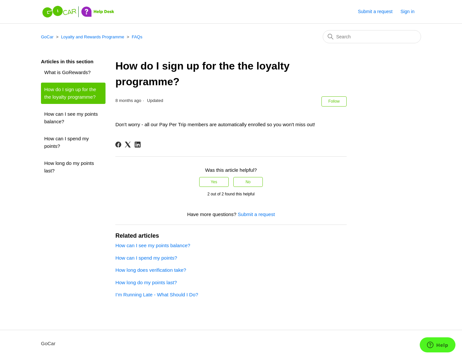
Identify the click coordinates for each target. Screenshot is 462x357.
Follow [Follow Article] (334, 101)
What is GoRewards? (67, 72)
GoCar (47, 36)
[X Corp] (128, 145)
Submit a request (375, 11)
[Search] (372, 36)
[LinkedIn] (138, 145)
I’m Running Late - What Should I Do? (156, 294)
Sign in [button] (407, 11)
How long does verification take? (150, 270)
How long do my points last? (69, 166)
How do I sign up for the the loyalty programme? (70, 93)
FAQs (137, 36)
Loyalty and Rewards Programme (92, 36)
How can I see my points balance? (71, 117)
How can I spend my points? (66, 142)
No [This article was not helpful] (247, 182)
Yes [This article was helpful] (214, 182)
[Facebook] (118, 145)
